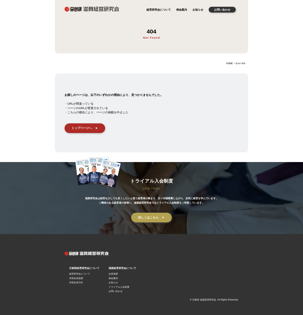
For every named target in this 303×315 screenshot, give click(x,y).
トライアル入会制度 (119, 287)
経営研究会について (158, 9)
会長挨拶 (113, 273)
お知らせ (197, 9)
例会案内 (181, 9)
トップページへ (84, 128)
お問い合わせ (222, 9)
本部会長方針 (76, 282)
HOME (229, 63)
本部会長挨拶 (76, 278)
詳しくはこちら (151, 217)
